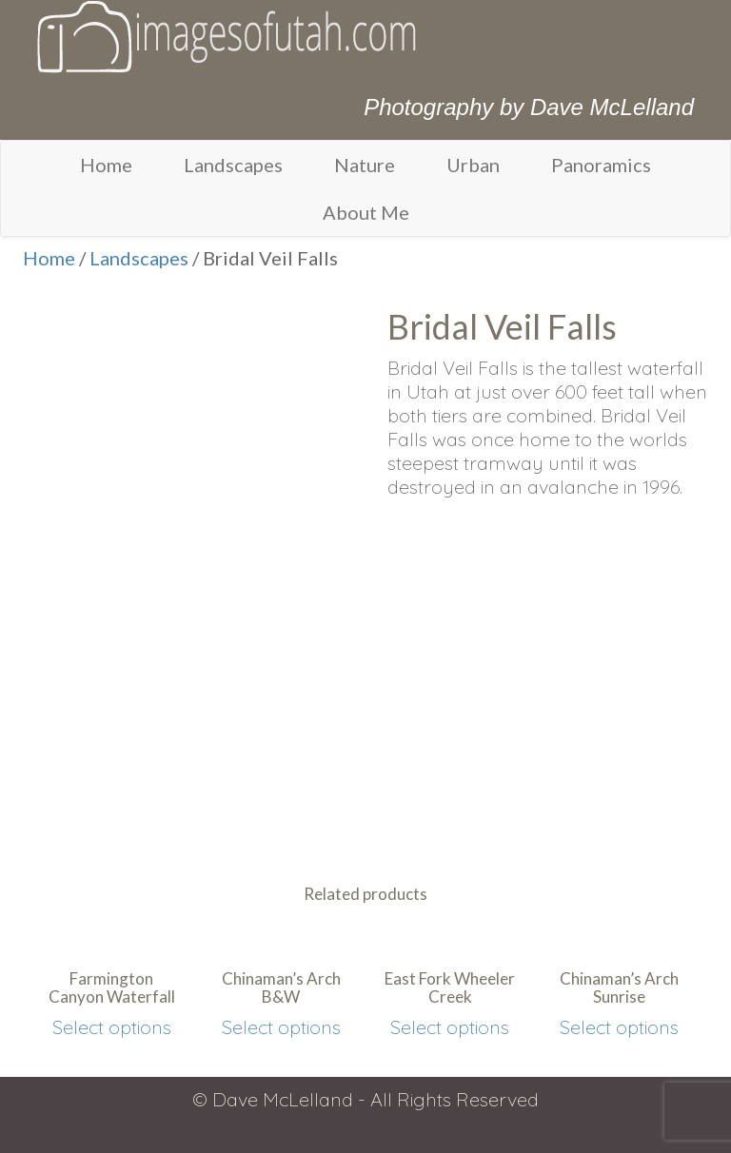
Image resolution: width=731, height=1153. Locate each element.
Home (106, 164)
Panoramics (601, 164)
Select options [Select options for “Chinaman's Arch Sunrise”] (619, 1027)
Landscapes (233, 164)
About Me (366, 212)
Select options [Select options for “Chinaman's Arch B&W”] (281, 1027)
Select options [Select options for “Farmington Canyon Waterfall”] (111, 1027)
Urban (473, 164)
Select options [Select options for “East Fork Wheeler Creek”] (449, 1027)
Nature (364, 164)
